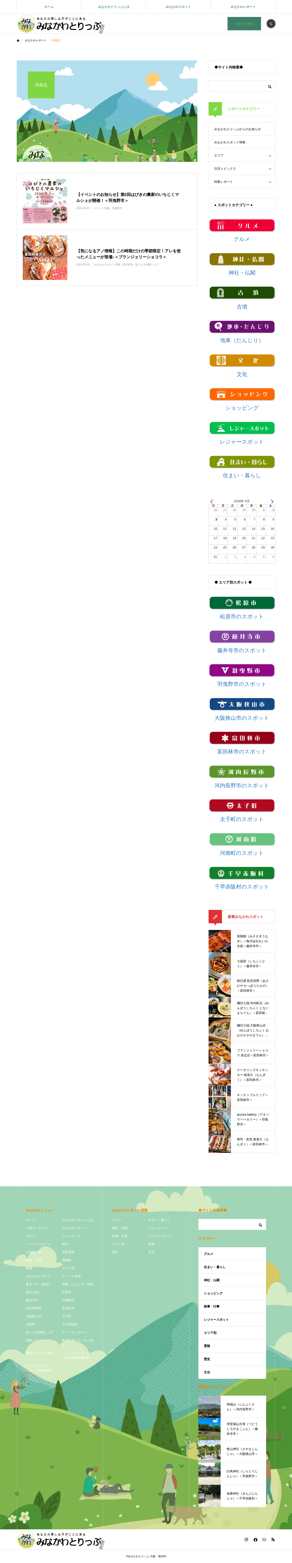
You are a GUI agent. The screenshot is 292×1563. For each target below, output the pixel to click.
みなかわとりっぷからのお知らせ (237, 129)
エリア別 (68, 1268)
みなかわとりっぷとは (113, 6)
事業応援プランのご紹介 (77, 1343)
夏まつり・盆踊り (38, 1284)
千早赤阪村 (70, 1324)
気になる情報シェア (40, 1332)
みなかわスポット (178, 6)
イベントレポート (74, 1332)
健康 (29, 1268)
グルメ (30, 1236)
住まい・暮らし (159, 1220)
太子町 (66, 1316)
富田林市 (68, 1308)
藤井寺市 (32, 1300)
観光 (65, 1244)
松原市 (66, 1292)
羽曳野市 (68, 1300)
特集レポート (223, 181)
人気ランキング (37, 1228)
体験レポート (35, 1340)
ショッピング (71, 1236)
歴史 (115, 1252)
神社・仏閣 (33, 1260)
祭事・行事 (120, 1236)
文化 (151, 1252)
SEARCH (271, 23)
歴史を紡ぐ (33, 1292)
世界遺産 (68, 1252)
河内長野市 (33, 1308)
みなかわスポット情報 (229, 142)
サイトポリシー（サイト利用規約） (40, 1368)
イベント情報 (71, 1276)
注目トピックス (225, 168)
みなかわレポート (243, 6)
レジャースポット (38, 1244)
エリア (219, 155)
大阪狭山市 (33, 1316)
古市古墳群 (33, 1252)
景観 (151, 1244)
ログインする (244, 23)
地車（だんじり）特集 (77, 1284)
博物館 (66, 1260)
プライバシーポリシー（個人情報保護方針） (77, 1355)
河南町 (30, 1324)
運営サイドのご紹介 (40, 1353)
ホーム (49, 6)
